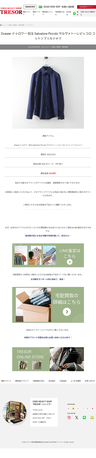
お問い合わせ (90, 381)
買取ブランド (27, 13)
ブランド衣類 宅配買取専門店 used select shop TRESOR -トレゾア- (44, 442)
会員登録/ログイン (87, 7)
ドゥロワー (47, 47)
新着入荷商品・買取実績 (60, 47)
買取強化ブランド (47, 13)
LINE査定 (63, 381)
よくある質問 (76, 381)
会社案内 (68, 13)
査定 (75, 13)
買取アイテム (36, 13)
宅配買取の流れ (59, 13)
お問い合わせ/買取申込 (87, 13)
